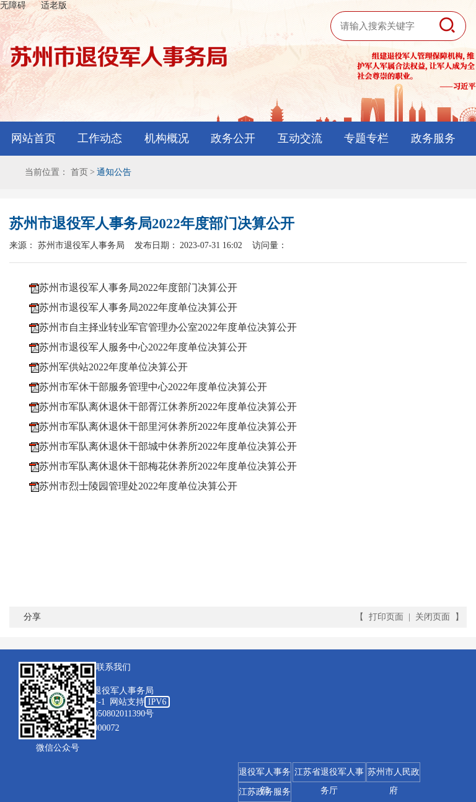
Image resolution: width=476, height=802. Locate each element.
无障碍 (13, 5)
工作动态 (99, 138)
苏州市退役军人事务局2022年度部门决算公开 (138, 287)
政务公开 (233, 138)
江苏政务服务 (265, 791)
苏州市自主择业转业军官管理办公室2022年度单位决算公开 (168, 327)
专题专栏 (366, 138)
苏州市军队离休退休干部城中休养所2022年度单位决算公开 (168, 446)
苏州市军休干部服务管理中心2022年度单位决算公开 (153, 386)
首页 (79, 172)
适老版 (54, 5)
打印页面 (386, 617)
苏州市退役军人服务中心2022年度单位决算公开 (143, 347)
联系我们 (113, 667)
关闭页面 (432, 617)
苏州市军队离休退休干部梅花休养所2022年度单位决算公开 (168, 466)
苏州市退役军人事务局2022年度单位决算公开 (138, 307)
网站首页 (33, 138)
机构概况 (166, 138)
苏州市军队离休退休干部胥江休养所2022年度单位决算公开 (168, 406)
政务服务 (433, 138)
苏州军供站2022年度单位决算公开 (113, 367)
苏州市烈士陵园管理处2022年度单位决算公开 (138, 486)
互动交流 (300, 138)
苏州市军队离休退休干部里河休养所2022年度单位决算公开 (168, 426)
